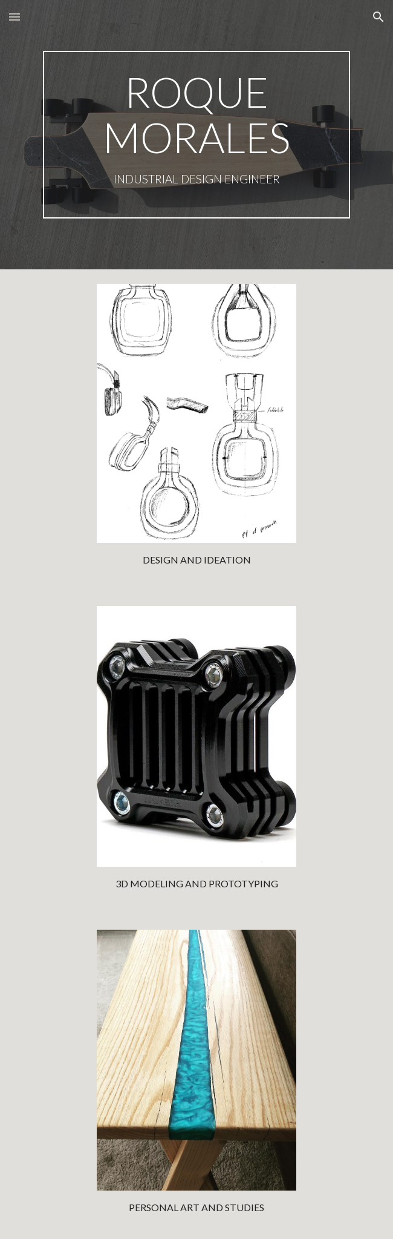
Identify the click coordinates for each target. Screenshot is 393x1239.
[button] (14, 16)
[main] (196, 135)
